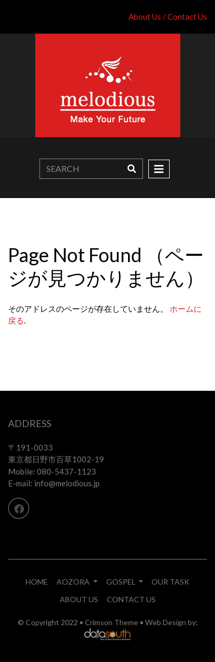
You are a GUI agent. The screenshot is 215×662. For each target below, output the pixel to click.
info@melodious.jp (67, 483)
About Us (145, 16)
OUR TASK (170, 581)
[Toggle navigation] (159, 169)
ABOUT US (79, 599)
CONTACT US (131, 599)
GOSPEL (121, 581)
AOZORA (74, 581)
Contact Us (187, 16)
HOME (37, 581)
